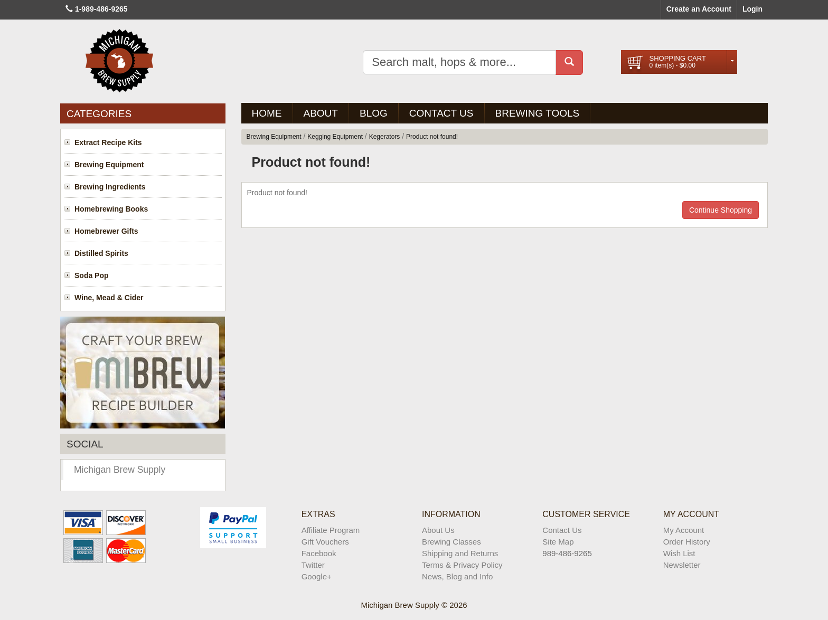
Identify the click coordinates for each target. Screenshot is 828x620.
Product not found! (432, 136)
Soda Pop (91, 275)
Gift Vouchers (325, 541)
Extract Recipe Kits (108, 142)
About (321, 113)
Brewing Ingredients (110, 187)
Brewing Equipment (109, 164)
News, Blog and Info (457, 576)
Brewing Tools (537, 113)
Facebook (319, 553)
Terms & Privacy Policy (462, 564)
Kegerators (384, 136)
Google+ (317, 576)
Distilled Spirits (101, 253)
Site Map (557, 541)
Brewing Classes (451, 541)
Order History (686, 541)
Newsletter (682, 564)
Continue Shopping (720, 210)
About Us (438, 530)
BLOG (374, 113)
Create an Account (698, 9)
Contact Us (441, 113)
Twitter (313, 564)
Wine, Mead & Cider (109, 297)
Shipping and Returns (460, 553)
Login (752, 9)
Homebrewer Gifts (106, 231)
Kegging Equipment (335, 136)
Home (267, 113)
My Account (683, 530)
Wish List (679, 553)
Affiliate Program (331, 530)
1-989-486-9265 (101, 9)
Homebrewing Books (111, 209)
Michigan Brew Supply (119, 469)
